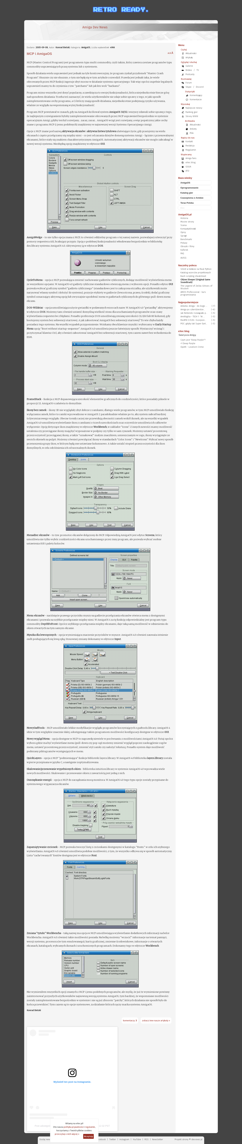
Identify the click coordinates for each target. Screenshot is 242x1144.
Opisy (183, 232)
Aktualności (191, 53)
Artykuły (189, 57)
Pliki (192, 133)
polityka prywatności (74, 1127)
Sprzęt (183, 236)
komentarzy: (130, 1020)
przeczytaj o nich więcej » (67, 1134)
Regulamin (191, 150)
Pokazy (183, 243)
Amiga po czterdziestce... (192, 309)
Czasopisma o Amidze (192, 198)
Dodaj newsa (45, 1139)
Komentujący (196, 95)
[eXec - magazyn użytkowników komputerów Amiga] (44, 30)
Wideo (189, 70)
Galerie (189, 66)
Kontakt (189, 141)
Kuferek (184, 250)
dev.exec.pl (197, 1139)
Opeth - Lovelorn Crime (192, 347)
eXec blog (190, 162)
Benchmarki (186, 239)
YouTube (137, 1139)
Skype (188, 87)
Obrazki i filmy (187, 246)
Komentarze (196, 99)
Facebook (101, 1139)
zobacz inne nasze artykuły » (156, 1020)
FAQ (182, 253)
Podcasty (190, 74)
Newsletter (157, 1139)
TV (197, 70)
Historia (184, 218)
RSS (147, 1139)
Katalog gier (186, 193)
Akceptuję (88, 1136)
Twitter (112, 1139)
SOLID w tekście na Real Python (196, 269)
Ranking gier (192, 112)
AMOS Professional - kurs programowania (193, 293)
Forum (189, 82)
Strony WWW (192, 116)
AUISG (183, 257)
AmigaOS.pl (185, 214)
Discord (200, 87)
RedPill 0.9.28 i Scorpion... (193, 320)
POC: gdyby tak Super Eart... (193, 323)
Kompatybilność (188, 228)
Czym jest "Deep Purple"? (192, 340)
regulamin (90, 1127)
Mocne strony (187, 221)
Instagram (124, 1139)
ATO (187, 171)
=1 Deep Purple (187, 343)
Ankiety (193, 129)
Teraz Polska (187, 203)
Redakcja (190, 145)
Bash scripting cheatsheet (193, 276)
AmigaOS (185, 182)
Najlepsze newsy (194, 108)
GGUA (188, 166)
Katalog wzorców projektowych (195, 272)
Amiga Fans (191, 158)
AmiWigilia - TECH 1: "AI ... (192, 316)
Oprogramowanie (189, 187)
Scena (183, 225)
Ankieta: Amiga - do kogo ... (193, 306)
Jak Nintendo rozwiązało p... (193, 313)
